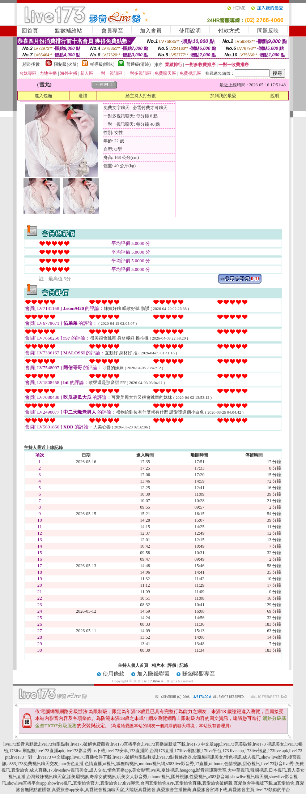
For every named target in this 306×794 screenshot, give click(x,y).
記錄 (183, 665)
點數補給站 (68, 31)
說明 (275, 95)
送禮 (82, 95)
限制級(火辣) (66, 64)
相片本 (158, 665)
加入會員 (151, 31)
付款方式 (229, 31)
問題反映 (268, 31)
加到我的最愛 (223, 95)
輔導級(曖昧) (102, 64)
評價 (171, 665)
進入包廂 (43, 95)
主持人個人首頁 (133, 665)
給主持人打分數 (141, 95)
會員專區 (112, 31)
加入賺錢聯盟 (153, 674)
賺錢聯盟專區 (198, 674)
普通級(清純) (138, 64)
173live (154, 681)
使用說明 (190, 31)
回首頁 (30, 31)
